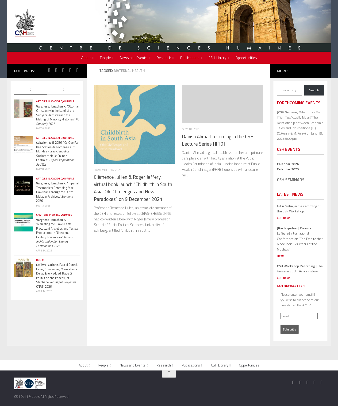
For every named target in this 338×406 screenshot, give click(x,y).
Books (40, 260)
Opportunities (246, 57)
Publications (189, 57)
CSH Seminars (290, 179)
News (280, 255)
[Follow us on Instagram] (63, 70)
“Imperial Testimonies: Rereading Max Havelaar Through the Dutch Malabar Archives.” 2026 (57, 192)
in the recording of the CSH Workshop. (298, 208)
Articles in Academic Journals (55, 101)
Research (164, 57)
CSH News (284, 217)
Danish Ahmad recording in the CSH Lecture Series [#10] (218, 140)
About (86, 57)
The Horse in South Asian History (300, 268)
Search (314, 90)
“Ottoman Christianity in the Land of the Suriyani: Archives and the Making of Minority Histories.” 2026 (58, 115)
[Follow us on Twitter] (56, 70)
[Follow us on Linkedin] (77, 70)
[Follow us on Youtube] (70, 70)
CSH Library (217, 57)
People (105, 57)
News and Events (133, 57)
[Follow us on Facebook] (49, 70)
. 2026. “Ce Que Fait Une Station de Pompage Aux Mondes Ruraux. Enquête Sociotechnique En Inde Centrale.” (57, 153)
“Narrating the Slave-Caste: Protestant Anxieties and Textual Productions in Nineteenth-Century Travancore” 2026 (57, 232)
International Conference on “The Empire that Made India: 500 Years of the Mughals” (300, 239)
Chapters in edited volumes (54, 215)
